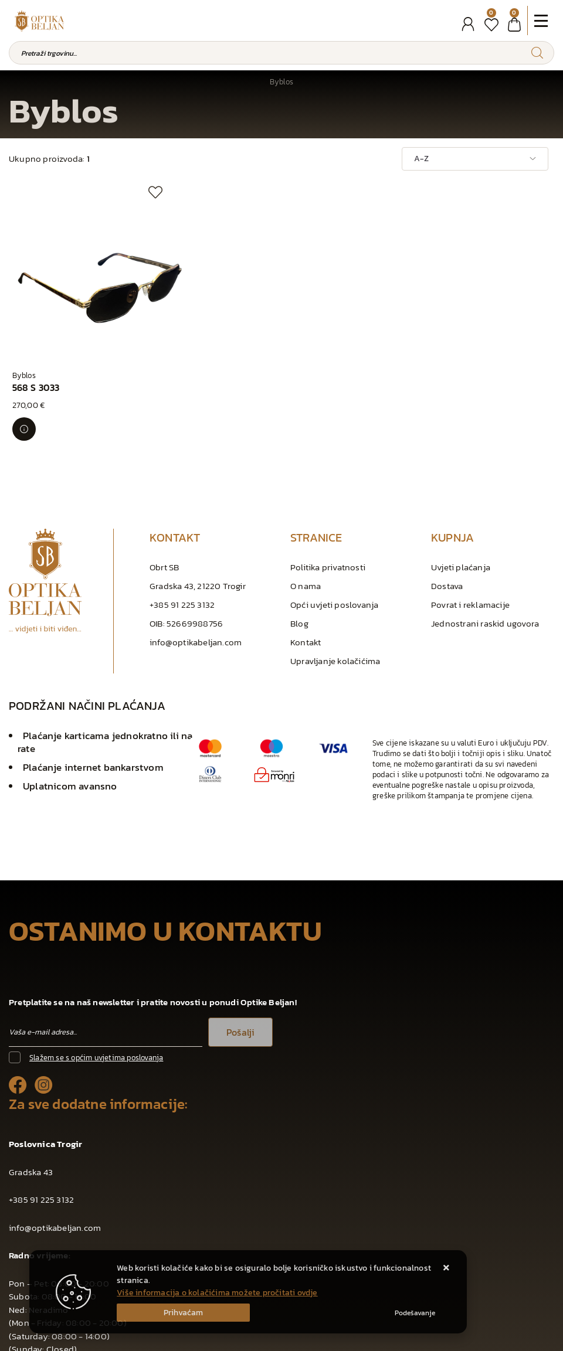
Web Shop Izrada (138, 1339)
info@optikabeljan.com (196, 574)
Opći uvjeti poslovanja (334, 537)
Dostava (447, 518)
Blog (299, 556)
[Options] (415, 1313)
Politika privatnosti (327, 499)
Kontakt (305, 574)
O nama (305, 518)
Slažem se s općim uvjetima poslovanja (96, 990)
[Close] (183, 1313)
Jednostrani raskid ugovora (485, 556)
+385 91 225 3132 (182, 537)
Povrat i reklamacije (470, 537)
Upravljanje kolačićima (335, 593)
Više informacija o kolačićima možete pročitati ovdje (217, 1293)
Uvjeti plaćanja (460, 499)
